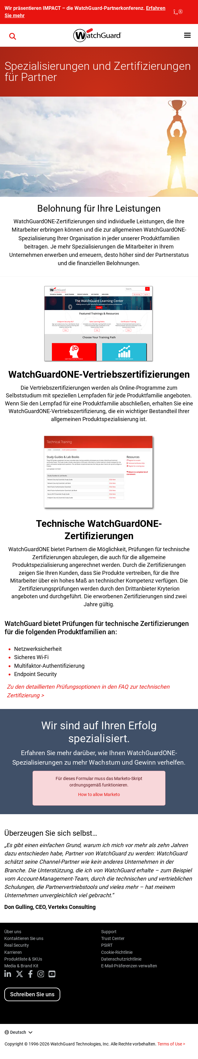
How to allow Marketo (99, 794)
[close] (178, 12)
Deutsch (18, 1032)
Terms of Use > (171, 1043)
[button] (12, 35)
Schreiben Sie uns (32, 994)
